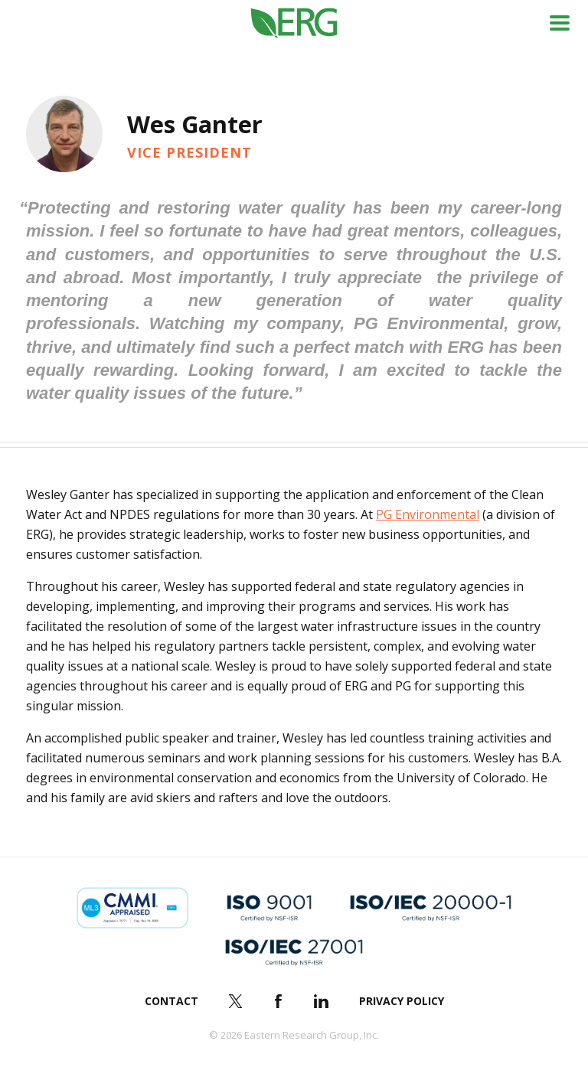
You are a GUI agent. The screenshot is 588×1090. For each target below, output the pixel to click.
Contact (171, 1001)
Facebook (279, 1001)
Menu (560, 23)
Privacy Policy (401, 1001)
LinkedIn (321, 1001)
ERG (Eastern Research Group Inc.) (294, 23)
